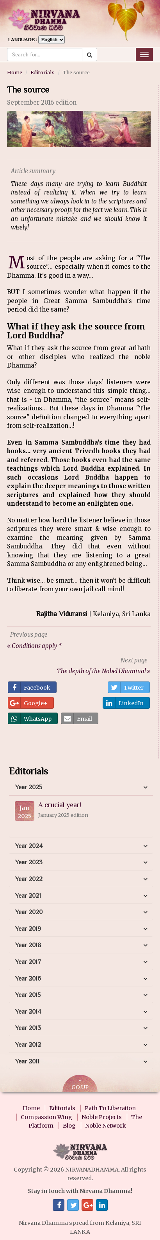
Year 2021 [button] (28, 895)
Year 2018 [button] (28, 945)
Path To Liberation (110, 1108)
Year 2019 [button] (28, 928)
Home (14, 72)
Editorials (42, 72)
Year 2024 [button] (29, 845)
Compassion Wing (46, 1117)
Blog (69, 1125)
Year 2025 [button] (28, 787)
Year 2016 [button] (28, 978)
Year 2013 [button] (28, 1028)
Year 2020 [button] (29, 912)
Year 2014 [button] (28, 1011)
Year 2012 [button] (28, 1044)
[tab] (81, 787)
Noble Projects (102, 1117)
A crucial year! (59, 805)
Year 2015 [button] (28, 994)
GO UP (80, 1084)
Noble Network (105, 1125)
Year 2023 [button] (29, 862)
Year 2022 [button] (29, 879)
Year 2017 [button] (28, 961)
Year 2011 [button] (27, 1061)
